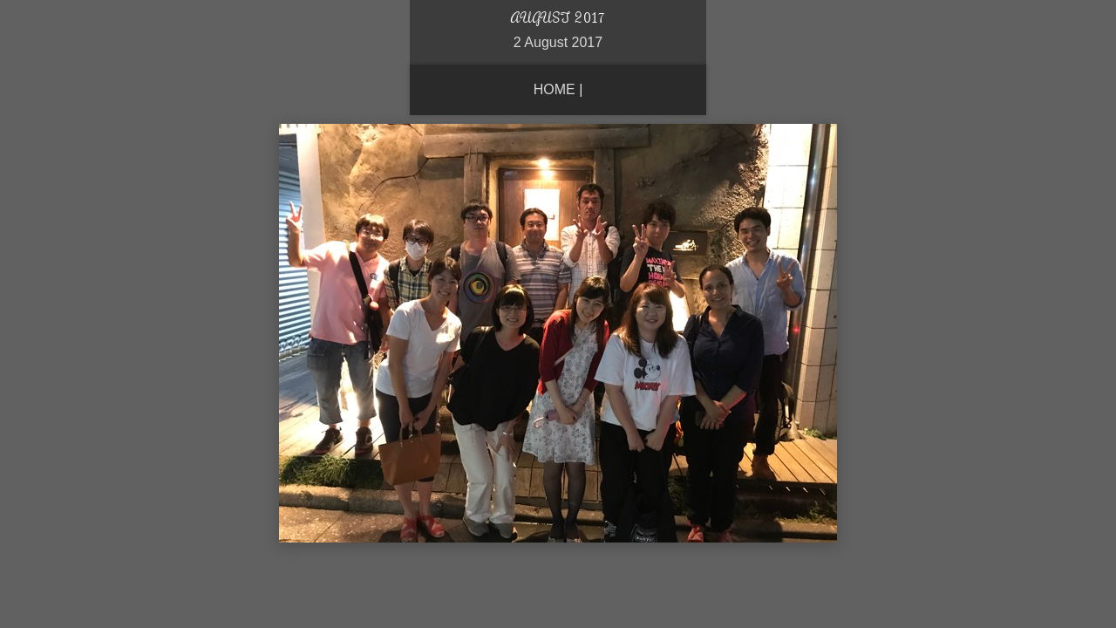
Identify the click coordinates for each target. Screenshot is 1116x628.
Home (554, 89)
